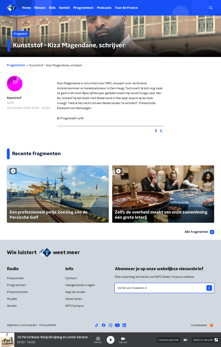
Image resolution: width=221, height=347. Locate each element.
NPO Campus (74, 305)
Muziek (12, 299)
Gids (52, 7)
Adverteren (73, 299)
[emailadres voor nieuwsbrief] (164, 288)
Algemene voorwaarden (22, 325)
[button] (97, 339)
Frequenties (15, 278)
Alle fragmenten (199, 232)
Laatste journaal (168, 339)
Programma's (83, 7)
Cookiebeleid (199, 325)
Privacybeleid (47, 325)
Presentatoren (17, 292)
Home (26, 7)
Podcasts (104, 7)
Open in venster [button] (205, 339)
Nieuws (39, 7)
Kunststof (14, 98)
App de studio (75, 292)
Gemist (64, 7)
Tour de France (126, 7)
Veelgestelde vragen (80, 285)
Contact (71, 278)
